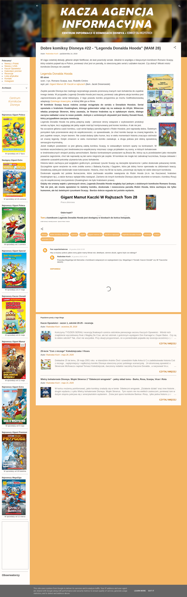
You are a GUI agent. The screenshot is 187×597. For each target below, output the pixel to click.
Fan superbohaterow (59, 249)
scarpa (156, 234)
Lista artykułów (11, 76)
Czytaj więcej (167, 343)
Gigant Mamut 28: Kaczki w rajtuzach (67, 84)
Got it (151, 591)
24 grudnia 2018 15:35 (77, 249)
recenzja (147, 234)
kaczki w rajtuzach (112, 234)
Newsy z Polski (12, 63)
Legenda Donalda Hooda (56, 73)
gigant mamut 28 (95, 234)
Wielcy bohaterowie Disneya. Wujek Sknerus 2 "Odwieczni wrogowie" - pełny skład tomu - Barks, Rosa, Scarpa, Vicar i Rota (104, 379)
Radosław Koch (64, 256)
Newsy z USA (11, 66)
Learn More (140, 591)
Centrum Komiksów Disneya (14, 101)
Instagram (9, 81)
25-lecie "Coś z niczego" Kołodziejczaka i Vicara (65, 351)
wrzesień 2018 (47, 239)
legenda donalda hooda (131, 234)
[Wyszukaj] (179, 6)
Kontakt (8, 78)
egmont (74, 234)
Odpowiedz (55, 269)
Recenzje (9, 73)
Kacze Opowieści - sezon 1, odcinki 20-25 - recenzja (67, 323)
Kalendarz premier (13, 71)
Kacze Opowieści (13, 68)
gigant (82, 234)
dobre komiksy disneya (59, 234)
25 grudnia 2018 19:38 (79, 256)
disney (44, 234)
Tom (43, 218)
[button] (174, 48)
